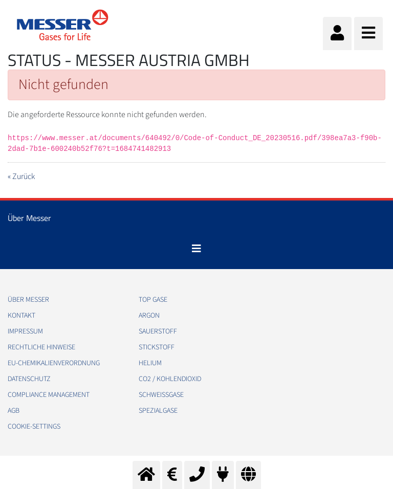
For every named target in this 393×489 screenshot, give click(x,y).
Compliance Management (49, 395)
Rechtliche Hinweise (41, 347)
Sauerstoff (158, 331)
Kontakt (21, 315)
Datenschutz (29, 379)
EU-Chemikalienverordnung (54, 363)
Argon (149, 315)
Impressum (25, 331)
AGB (13, 411)
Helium (150, 363)
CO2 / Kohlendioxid (170, 379)
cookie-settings (34, 426)
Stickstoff (156, 347)
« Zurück (21, 176)
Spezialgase (158, 411)
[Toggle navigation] (196, 248)
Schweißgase (161, 395)
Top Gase (153, 300)
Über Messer (28, 300)
